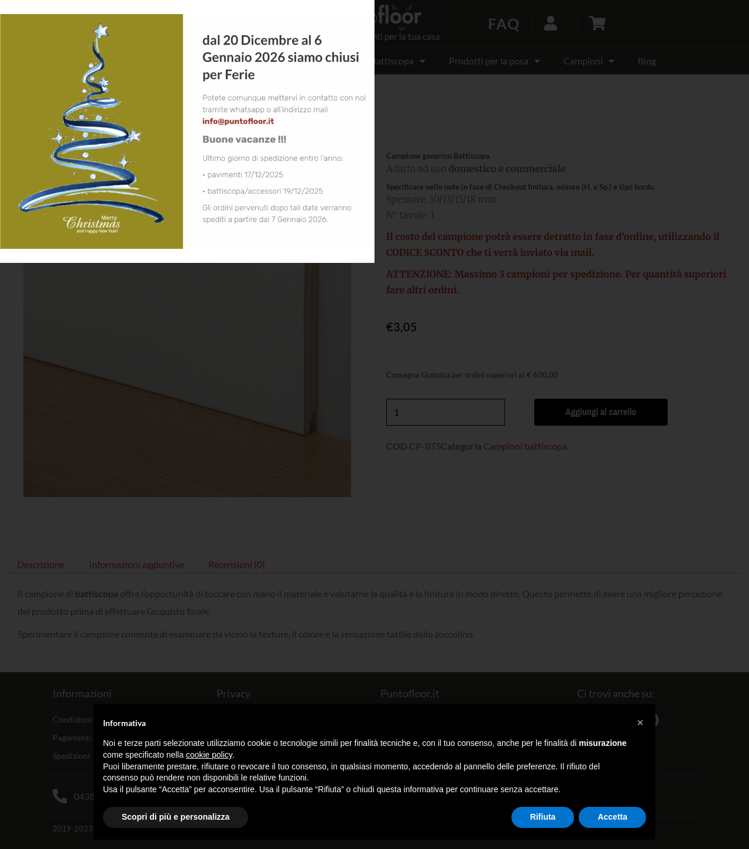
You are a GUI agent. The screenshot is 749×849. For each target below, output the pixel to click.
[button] (104, 23)
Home (17, 127)
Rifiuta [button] (543, 816)
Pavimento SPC (310, 60)
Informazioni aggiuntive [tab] (136, 564)
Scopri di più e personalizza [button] (175, 816)
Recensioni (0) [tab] (236, 564)
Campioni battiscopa (114, 127)
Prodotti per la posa (494, 60)
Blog (647, 60)
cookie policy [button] (209, 754)
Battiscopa (397, 60)
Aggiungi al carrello (597, 412)
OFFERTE (113, 60)
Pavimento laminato (202, 60)
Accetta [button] (612, 816)
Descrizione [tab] (40, 564)
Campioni (589, 60)
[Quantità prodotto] (446, 412)
